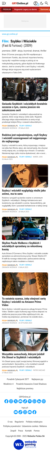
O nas (10, 421)
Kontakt (28, 430)
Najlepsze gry (37, 379)
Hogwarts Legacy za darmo (25, 9)
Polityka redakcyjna (34, 421)
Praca (20, 430)
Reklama (43, 426)
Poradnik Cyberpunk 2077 (18, 379)
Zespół (13, 430)
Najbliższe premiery (25, 388)
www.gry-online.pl (10, 34)
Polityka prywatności (12, 426)
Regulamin (19, 421)
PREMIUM (7, 9)
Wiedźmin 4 (8, 384)
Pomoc (37, 430)
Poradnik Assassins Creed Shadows (31, 384)
